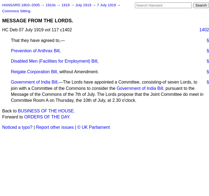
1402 (204, 29)
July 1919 (83, 5)
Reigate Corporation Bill (34, 71)
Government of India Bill (34, 82)
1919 (66, 5)
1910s (51, 5)
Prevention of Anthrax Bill (35, 50)
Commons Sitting (16, 11)
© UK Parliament (93, 127)
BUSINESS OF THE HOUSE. (46, 111)
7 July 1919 (107, 5)
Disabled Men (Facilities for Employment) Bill (54, 61)
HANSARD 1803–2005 (21, 5)
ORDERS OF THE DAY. (47, 117)
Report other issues (55, 127)
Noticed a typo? (17, 127)
